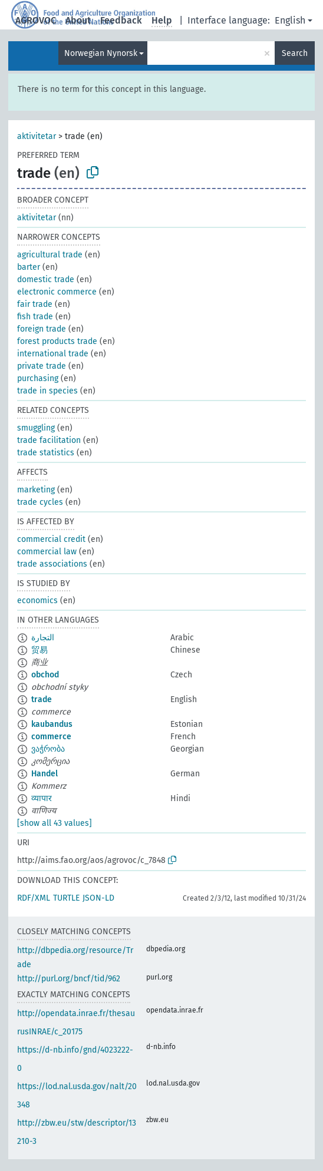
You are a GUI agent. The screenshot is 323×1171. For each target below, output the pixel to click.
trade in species (47, 391)
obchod (45, 675)
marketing (36, 490)
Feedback (121, 20)
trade (41, 699)
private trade (41, 366)
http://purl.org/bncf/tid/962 (68, 979)
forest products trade (57, 341)
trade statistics (45, 453)
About (78, 20)
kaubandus (51, 724)
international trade (52, 354)
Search (295, 53)
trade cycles (40, 502)
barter (28, 267)
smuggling (36, 428)
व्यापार (41, 798)
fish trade (35, 317)
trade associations (52, 564)
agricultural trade (50, 255)
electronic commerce (57, 292)
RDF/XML (33, 898)
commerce (51, 737)
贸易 (39, 650)
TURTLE (66, 898)
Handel (44, 774)
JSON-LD (98, 898)
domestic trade (45, 279)
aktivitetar (36, 136)
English (290, 20)
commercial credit (51, 539)
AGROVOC (35, 20)
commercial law (47, 552)
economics (37, 601)
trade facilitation (49, 440)
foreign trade (41, 329)
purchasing (37, 378)
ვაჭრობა (48, 749)
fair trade (34, 304)
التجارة (42, 638)
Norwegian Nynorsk (100, 53)
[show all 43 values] (54, 823)
